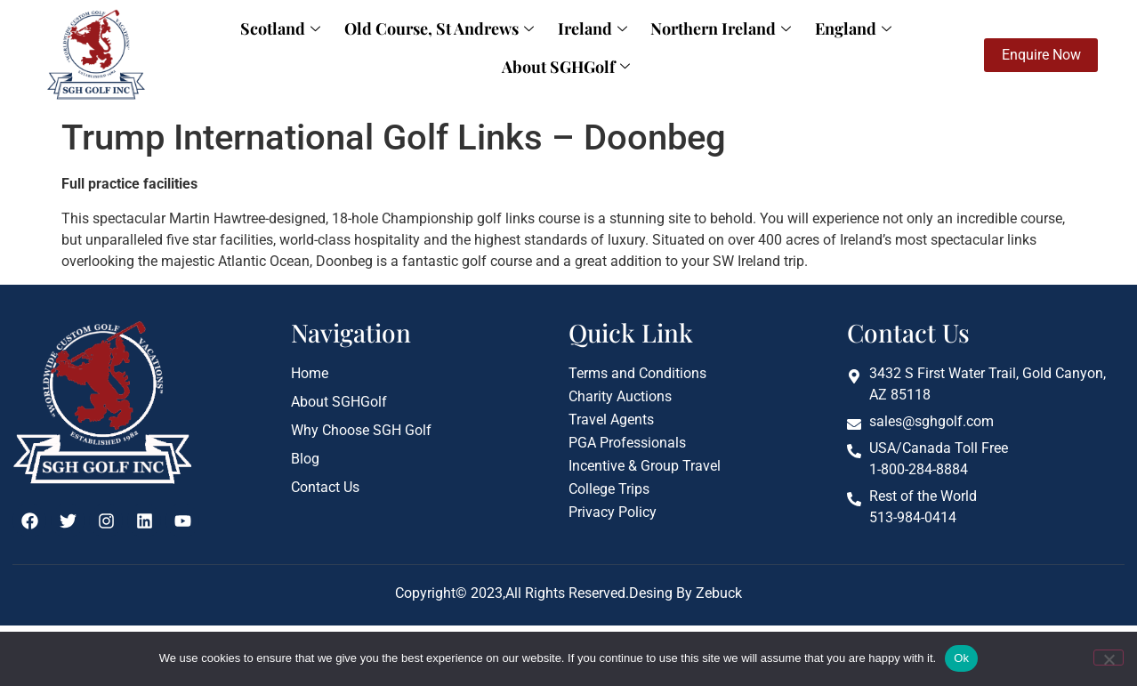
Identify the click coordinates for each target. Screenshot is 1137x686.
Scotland (229, 45)
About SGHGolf (880, 45)
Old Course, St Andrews (377, 45)
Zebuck (717, 594)
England (763, 45)
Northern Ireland (640, 45)
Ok (961, 658)
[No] (1108, 658)
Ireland (521, 45)
